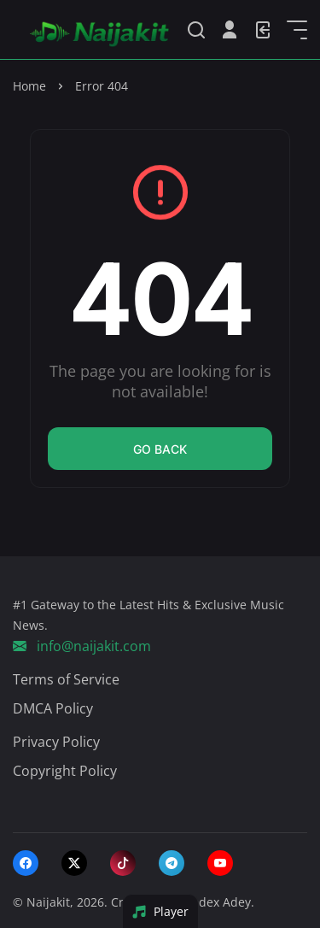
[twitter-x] (74, 863)
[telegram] (171, 863)
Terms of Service (66, 679)
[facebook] (25, 863)
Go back (160, 449)
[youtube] (220, 863)
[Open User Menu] (229, 30)
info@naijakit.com (82, 646)
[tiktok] (123, 863)
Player (160, 911)
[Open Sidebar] (297, 30)
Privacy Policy (56, 741)
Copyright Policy (65, 770)
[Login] (263, 30)
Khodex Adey (214, 902)
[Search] (196, 30)
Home (29, 86)
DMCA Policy (53, 708)
